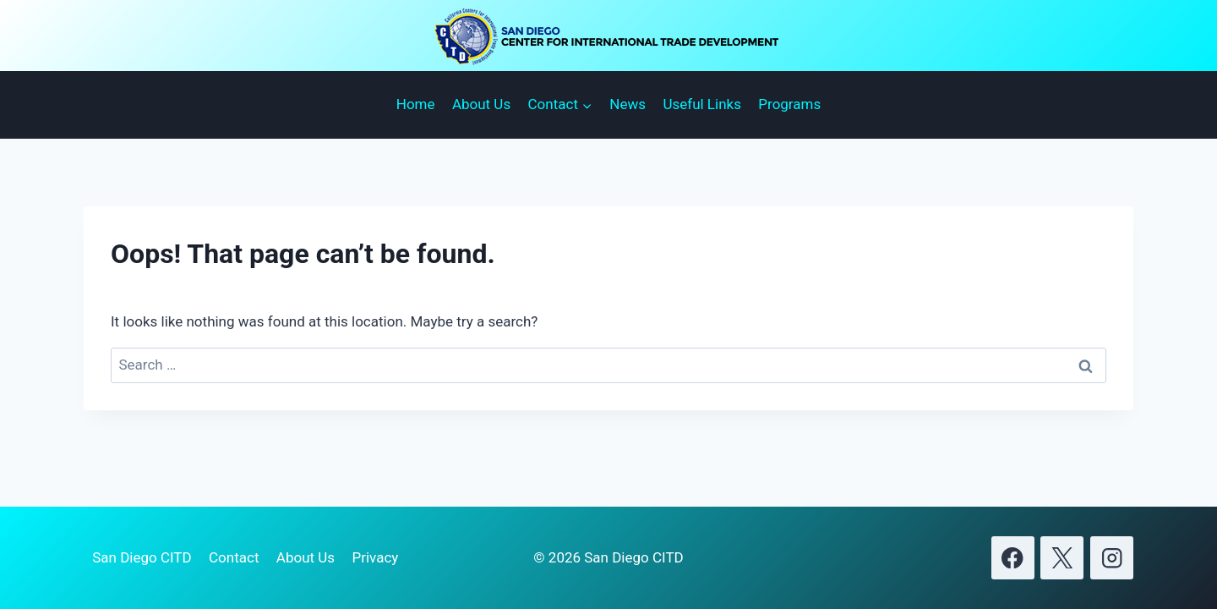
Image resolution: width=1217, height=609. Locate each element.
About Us (481, 104)
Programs (789, 104)
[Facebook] (1012, 557)
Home (415, 104)
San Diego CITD (141, 557)
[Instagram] (1111, 557)
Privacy (375, 557)
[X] (1061, 557)
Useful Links (702, 104)
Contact (234, 557)
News (627, 104)
